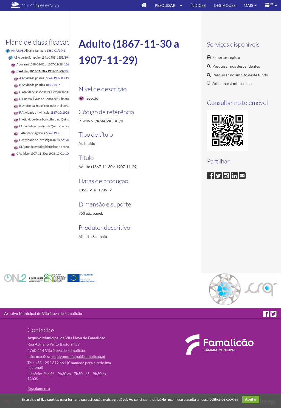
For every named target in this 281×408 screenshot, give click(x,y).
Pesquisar (165, 5)
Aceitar (251, 399)
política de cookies (223, 399)
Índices (198, 5)
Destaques (224, 5)
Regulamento (38, 388)
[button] (182, 5)
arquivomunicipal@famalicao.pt (78, 356)
